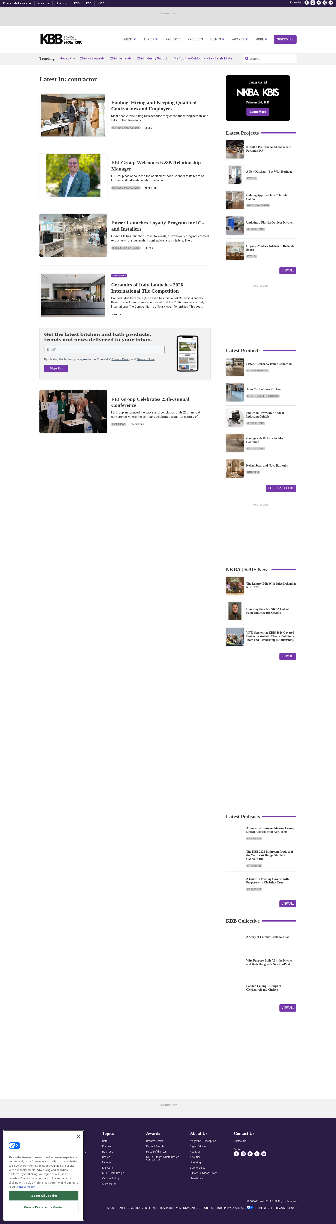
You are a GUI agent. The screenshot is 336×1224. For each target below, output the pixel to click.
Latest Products (281, 488)
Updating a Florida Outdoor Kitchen (269, 222)
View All (288, 270)
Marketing (108, 1167)
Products (195, 39)
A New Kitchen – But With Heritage (269, 171)
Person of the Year (156, 1151)
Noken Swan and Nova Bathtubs (267, 465)
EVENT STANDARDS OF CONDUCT (194, 1207)
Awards (238, 39)
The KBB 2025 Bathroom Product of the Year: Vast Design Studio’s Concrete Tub (269, 855)
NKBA (101, 3)
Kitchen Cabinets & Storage (263, 396)
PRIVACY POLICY (284, 1207)
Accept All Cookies (44, 1195)
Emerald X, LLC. (265, 1201)
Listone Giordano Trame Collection (269, 364)
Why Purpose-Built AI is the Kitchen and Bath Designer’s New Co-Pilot (269, 962)
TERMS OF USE (264, 1207)
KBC (88, 3)
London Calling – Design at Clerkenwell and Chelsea (263, 987)
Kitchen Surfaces (257, 370)
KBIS (77, 3)
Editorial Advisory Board (203, 1173)
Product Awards (155, 1146)
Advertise (43, 3)
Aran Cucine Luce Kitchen (263, 389)
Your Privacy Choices (231, 1207)
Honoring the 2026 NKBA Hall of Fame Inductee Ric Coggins (267, 611)
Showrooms (109, 1184)
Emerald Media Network (17, 3)
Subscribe (285, 39)
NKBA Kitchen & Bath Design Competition (162, 1158)
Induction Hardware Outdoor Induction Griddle (265, 414)
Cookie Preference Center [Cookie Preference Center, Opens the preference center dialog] (43, 1207)
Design (106, 1157)
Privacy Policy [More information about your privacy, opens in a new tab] (26, 1186)
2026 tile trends (121, 58)
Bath (105, 1141)
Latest (127, 39)
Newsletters (196, 1178)
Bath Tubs (253, 472)
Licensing (62, 3)
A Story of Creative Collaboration (268, 937)
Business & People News (126, 128)
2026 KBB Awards (92, 58)
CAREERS (123, 1207)
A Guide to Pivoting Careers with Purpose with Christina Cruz (267, 880)
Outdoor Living (255, 229)
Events (215, 39)
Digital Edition (198, 1146)
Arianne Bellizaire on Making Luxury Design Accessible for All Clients (270, 830)
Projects (173, 39)
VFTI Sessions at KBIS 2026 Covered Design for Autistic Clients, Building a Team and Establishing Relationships (270, 636)
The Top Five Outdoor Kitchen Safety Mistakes (205, 58)
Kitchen (251, 178)
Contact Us (240, 1141)
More (259, 39)
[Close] (78, 1136)
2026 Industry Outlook (152, 58)
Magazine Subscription (203, 1141)
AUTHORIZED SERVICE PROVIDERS (151, 1207)
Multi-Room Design (258, 205)
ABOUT (111, 1207)
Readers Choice (154, 1141)
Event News (118, 424)
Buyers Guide (197, 1167)
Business (107, 1151)
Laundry (106, 1162)
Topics (149, 39)
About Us (195, 1151)
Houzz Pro (67, 58)
